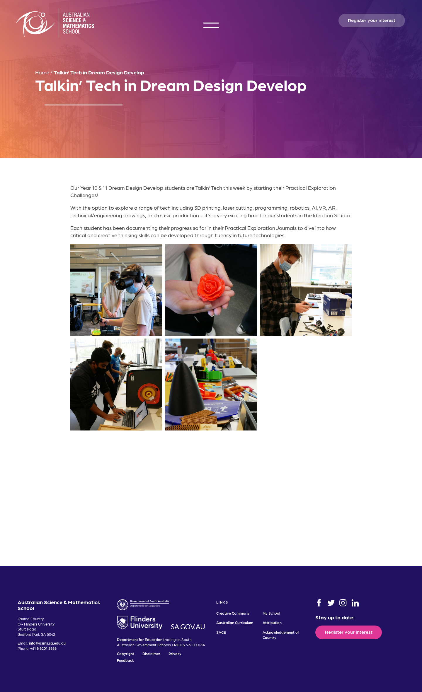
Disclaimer (151, 653)
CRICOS (178, 645)
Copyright (125, 653)
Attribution (272, 622)
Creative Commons (232, 613)
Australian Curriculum (234, 622)
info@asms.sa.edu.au (47, 643)
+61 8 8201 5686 (43, 648)
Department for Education (139, 639)
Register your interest (371, 20)
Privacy (175, 653)
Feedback (125, 660)
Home (42, 72)
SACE (221, 632)
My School (271, 613)
